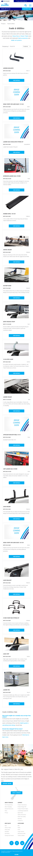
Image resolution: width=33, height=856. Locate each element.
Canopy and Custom (9, 835)
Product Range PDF (22, 806)
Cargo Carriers (21, 831)
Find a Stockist (16, 792)
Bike (19, 825)
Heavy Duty (16, 36)
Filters (16, 854)
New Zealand (5, 1)
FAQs (6, 810)
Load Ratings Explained (23, 810)
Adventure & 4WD (21, 833)
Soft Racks (7, 833)
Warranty (20, 818)
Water (19, 827)
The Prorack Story (9, 804)
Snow (19, 829)
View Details (16, 80)
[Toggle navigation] (30, 5)
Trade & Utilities (21, 835)
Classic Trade (24, 36)
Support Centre (7, 783)
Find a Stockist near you (22, 1)
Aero (6, 825)
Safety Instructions (22, 814)
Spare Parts (20, 812)
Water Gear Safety (22, 816)
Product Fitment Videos (23, 808)
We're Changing (8, 806)
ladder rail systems (16, 40)
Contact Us (20, 820)
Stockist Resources (9, 808)
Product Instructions (22, 804)
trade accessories (23, 38)
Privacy (6, 812)
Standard (7, 831)
